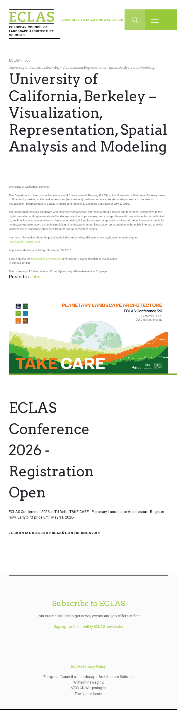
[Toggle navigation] (156, 19)
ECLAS (14, 60)
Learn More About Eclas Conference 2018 (55, 533)
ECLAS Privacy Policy (88, 666)
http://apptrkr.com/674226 (25, 241)
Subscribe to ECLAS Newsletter (91, 19)
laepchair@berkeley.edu (46, 258)
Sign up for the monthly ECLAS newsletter (88, 626)
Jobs (26, 60)
